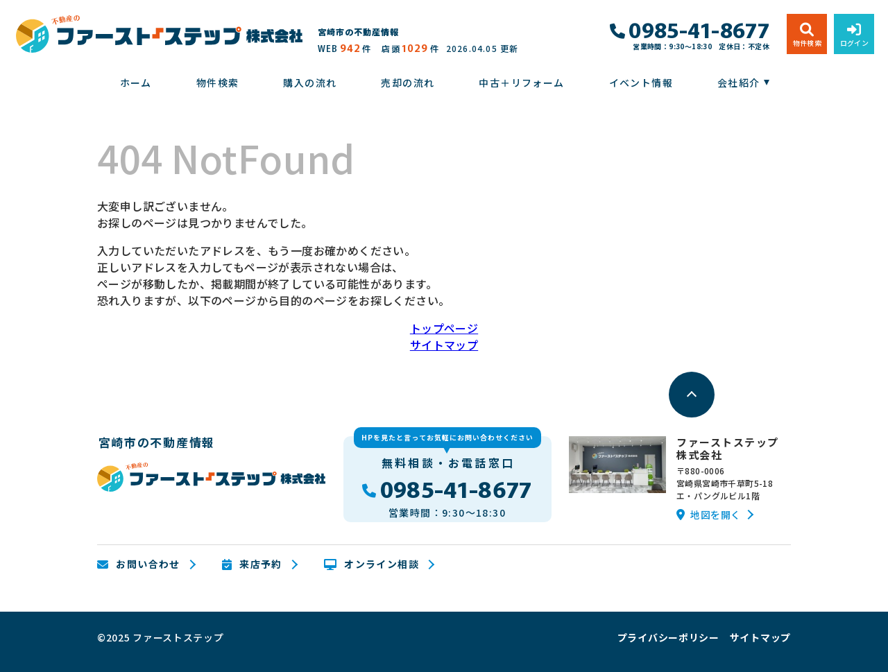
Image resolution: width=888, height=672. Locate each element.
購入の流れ (309, 82)
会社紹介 (738, 82)
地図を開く (708, 515)
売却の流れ (407, 82)
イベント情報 (641, 82)
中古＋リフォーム (521, 82)
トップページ (444, 328)
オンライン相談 (371, 564)
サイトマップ (444, 344)
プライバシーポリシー (668, 637)
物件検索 (217, 82)
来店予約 (252, 564)
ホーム (136, 82)
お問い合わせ (138, 564)
